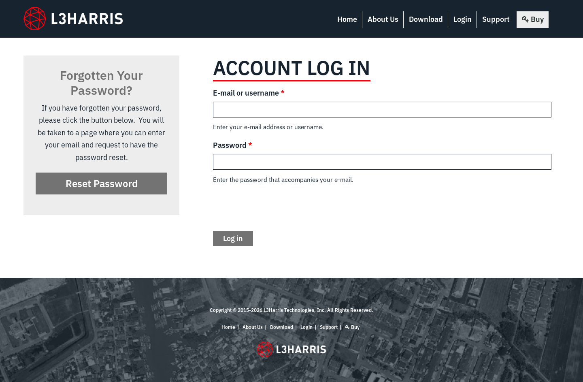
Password (232, 145)
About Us (383, 19)
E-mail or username (249, 93)
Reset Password (102, 183)
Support (496, 19)
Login (462, 19)
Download (426, 19)
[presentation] (274, 208)
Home (347, 19)
